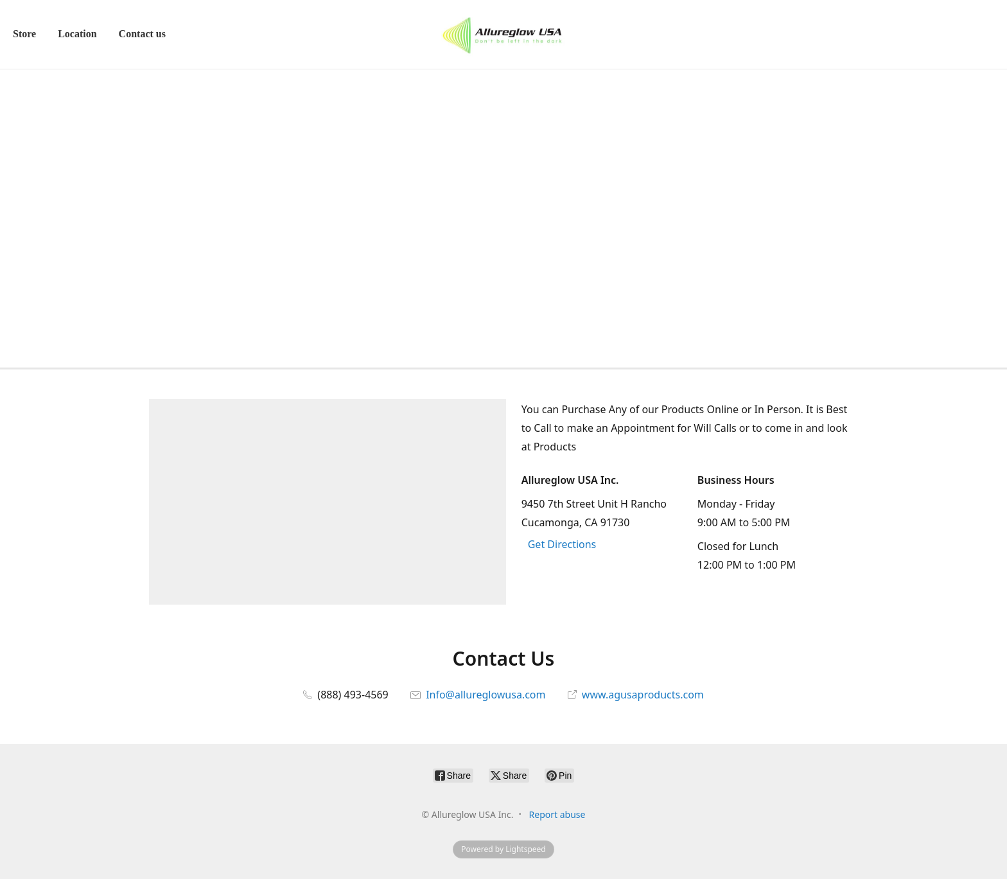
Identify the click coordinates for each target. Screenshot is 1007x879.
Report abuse (557, 814)
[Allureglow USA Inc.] (503, 34)
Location (77, 33)
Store (24, 33)
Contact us (142, 33)
